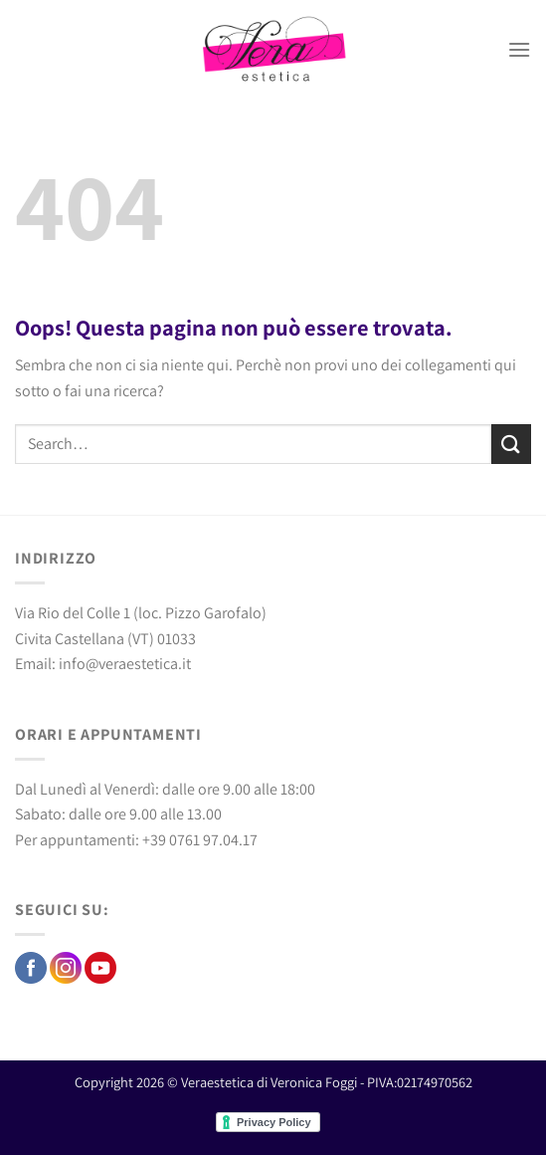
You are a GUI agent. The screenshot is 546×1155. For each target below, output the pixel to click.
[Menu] (519, 49)
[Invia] (511, 443)
